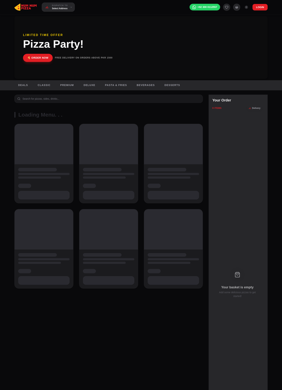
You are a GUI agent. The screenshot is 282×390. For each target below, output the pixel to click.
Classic (44, 85)
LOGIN (260, 7)
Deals (23, 85)
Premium (67, 85)
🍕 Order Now (37, 57)
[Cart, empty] (236, 7)
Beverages (146, 85)
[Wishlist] (226, 7)
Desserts (172, 85)
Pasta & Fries (116, 85)
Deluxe (89, 85)
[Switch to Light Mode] (246, 7)
